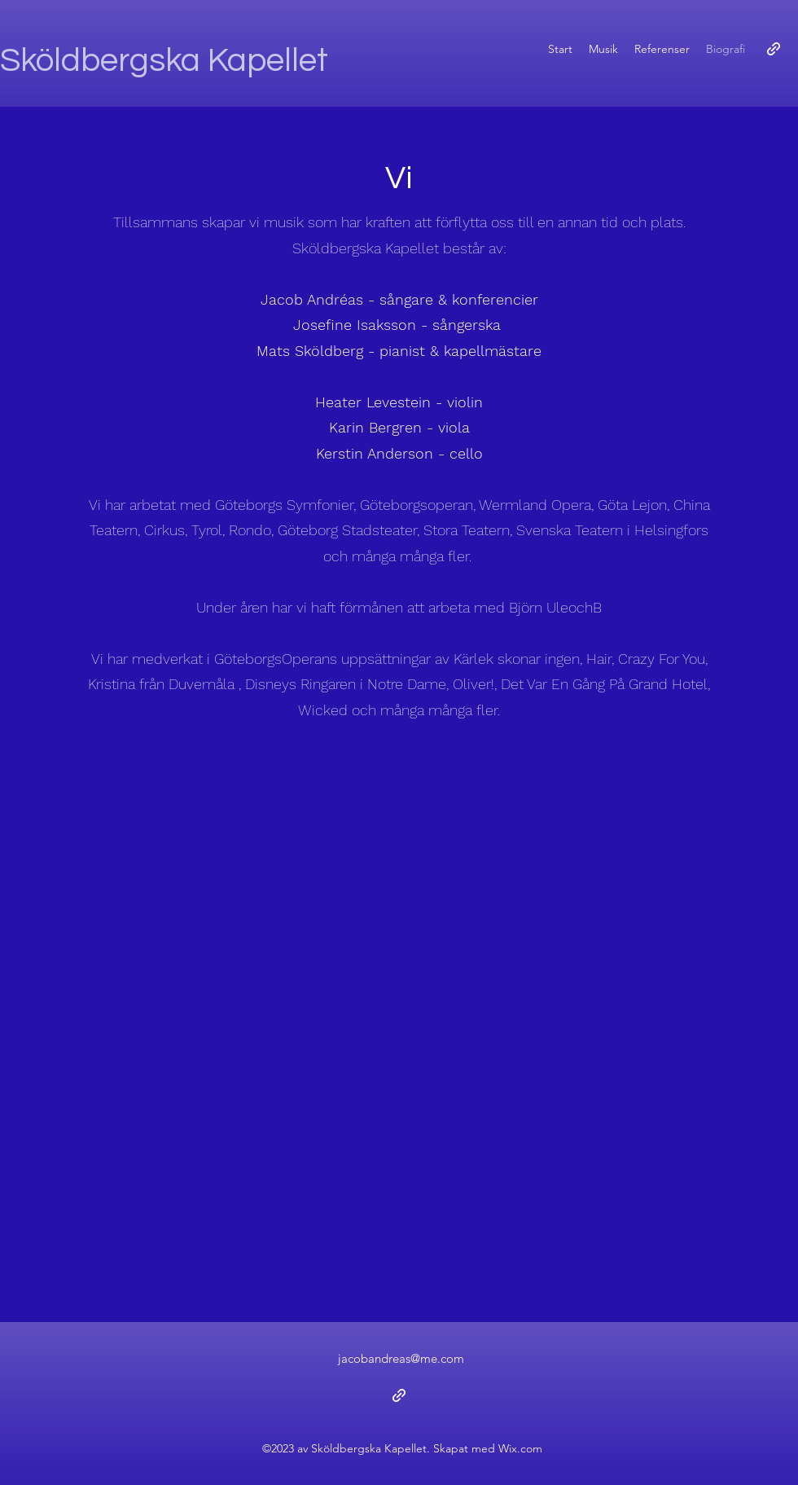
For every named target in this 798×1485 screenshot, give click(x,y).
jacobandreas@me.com (401, 1358)
